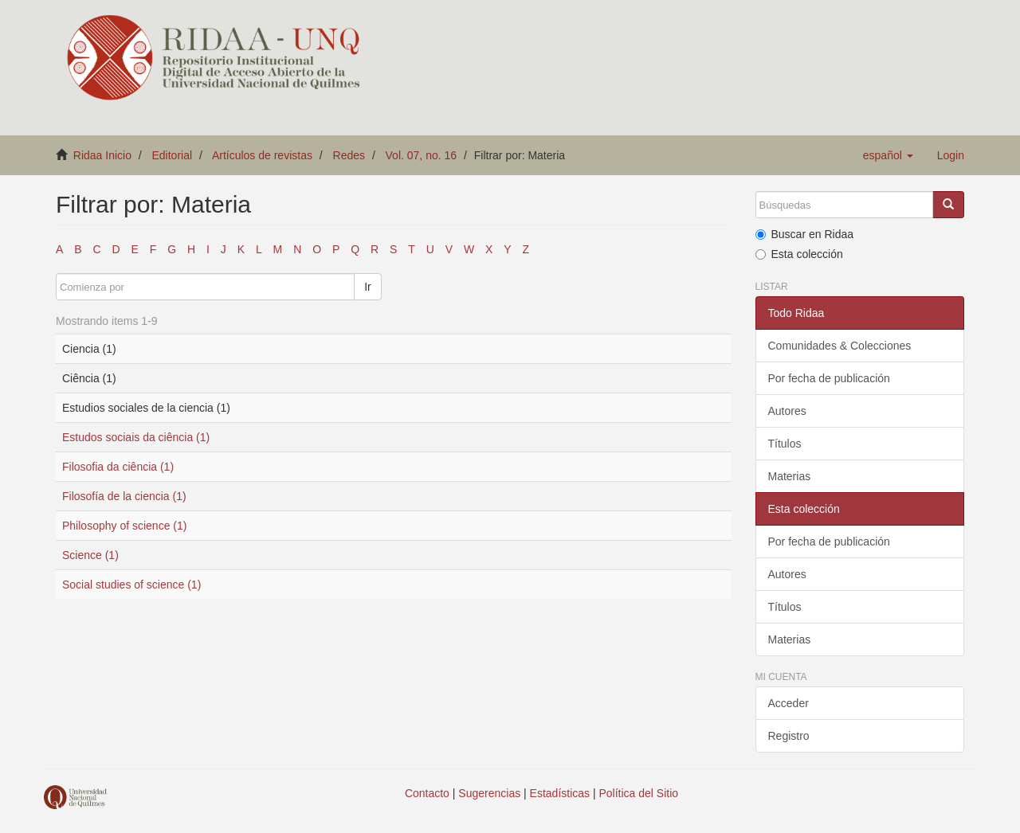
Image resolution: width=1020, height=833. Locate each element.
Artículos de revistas (262, 155)
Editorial (172, 155)
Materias (789, 476)
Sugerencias (489, 793)
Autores (787, 411)
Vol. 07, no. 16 (421, 155)
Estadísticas (560, 793)
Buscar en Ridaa (804, 234)
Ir (367, 286)
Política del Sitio (639, 793)
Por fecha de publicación (829, 378)
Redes (349, 155)
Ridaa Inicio (102, 155)
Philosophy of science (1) (124, 525)
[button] (888, 155)
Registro (789, 735)
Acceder (788, 703)
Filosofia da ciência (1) (118, 466)
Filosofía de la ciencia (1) (124, 496)
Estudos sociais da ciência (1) (136, 437)
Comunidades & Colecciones (840, 345)
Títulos (785, 443)
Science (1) (90, 555)
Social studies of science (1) (131, 584)
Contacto (427, 793)
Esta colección (799, 254)
